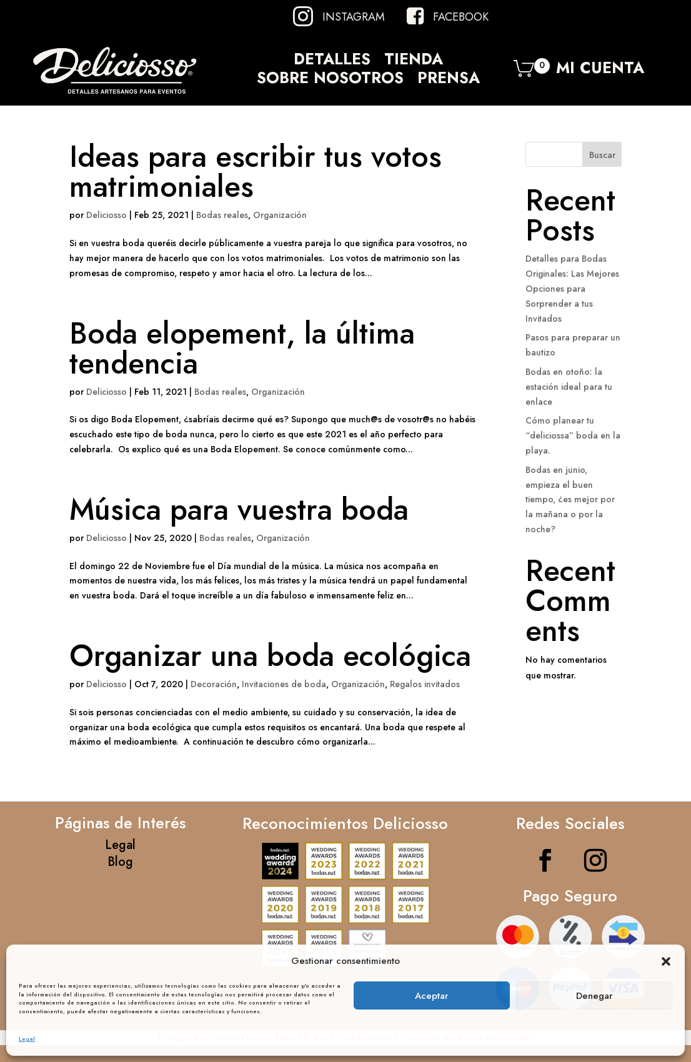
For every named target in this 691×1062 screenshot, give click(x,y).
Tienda (413, 61)
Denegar (594, 996)
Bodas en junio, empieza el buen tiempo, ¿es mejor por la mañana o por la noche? (570, 499)
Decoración (214, 684)
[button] (666, 961)
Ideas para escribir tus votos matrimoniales (255, 171)
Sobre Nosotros (330, 80)
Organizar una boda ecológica (270, 655)
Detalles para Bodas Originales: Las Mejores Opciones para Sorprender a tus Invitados (572, 288)
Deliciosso (106, 215)
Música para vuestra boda (239, 509)
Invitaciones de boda (284, 684)
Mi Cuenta (600, 71)
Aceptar (432, 996)
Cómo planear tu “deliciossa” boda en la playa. (572, 435)
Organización (280, 215)
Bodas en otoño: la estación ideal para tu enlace (568, 386)
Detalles (332, 61)
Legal (27, 1039)
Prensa (448, 80)
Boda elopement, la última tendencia (242, 348)
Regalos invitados (425, 684)
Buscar (602, 155)
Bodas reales (222, 215)
